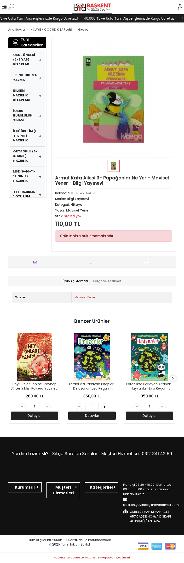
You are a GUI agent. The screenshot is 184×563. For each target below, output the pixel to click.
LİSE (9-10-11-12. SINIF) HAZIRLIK (24, 176)
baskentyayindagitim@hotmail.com (151, 502)
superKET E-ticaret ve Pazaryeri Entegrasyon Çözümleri (92, 557)
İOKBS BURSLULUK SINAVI (22, 116)
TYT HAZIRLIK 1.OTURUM (24, 194)
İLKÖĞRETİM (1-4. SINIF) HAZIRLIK (25, 136)
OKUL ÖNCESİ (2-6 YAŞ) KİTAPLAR (24, 60)
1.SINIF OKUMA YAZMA (25, 77)
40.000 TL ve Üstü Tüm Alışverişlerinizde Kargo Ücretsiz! (135, 18)
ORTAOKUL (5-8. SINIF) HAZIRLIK (25, 156)
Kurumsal (25, 487)
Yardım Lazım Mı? (30, 454)
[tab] (75, 281)
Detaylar (35, 415)
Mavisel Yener (85, 297)
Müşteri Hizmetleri (136, 454)
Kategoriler (101, 487)
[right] (173, 378)
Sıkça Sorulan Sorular (75, 454)
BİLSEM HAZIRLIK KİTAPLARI (21, 95)
